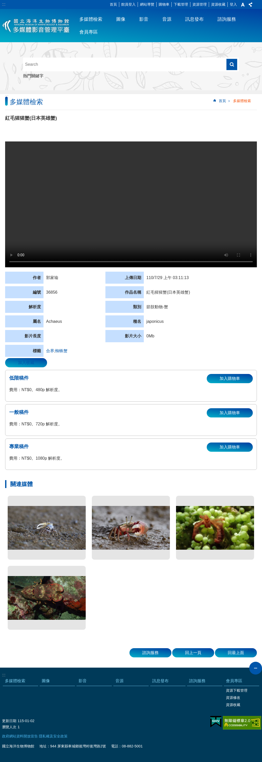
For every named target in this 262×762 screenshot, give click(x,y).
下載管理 (181, 4)
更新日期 (9, 721)
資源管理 (199, 4)
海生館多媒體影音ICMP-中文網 (36, 25)
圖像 (120, 19)
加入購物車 (230, 378)
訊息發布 (194, 19)
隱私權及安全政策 (53, 736)
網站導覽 (147, 4)
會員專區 (88, 32)
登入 (233, 4)
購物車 (164, 4)
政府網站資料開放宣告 (20, 736)
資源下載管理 (236, 690)
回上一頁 (193, 652)
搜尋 (231, 64)
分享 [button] (250, 4)
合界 (50, 351)
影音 (143, 19)
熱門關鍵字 (33, 76)
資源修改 (233, 697)
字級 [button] (243, 4)
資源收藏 (218, 4)
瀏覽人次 (9, 727)
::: (3, 4)
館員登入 (128, 4)
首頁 (113, 4)
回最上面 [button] (236, 652)
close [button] (255, 668)
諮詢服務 (226, 19)
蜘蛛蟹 (61, 351)
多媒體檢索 (90, 19)
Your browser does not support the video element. (131, 204)
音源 (166, 19)
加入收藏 (26, 362)
